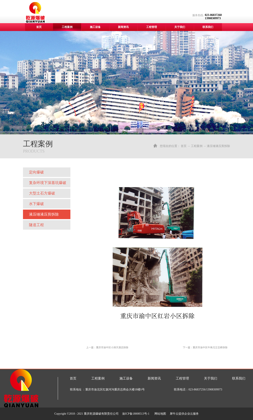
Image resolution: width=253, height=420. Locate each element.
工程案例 (196, 146)
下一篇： (205, 347)
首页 (39, 27)
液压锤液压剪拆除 (218, 146)
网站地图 (159, 413)
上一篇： (107, 347)
